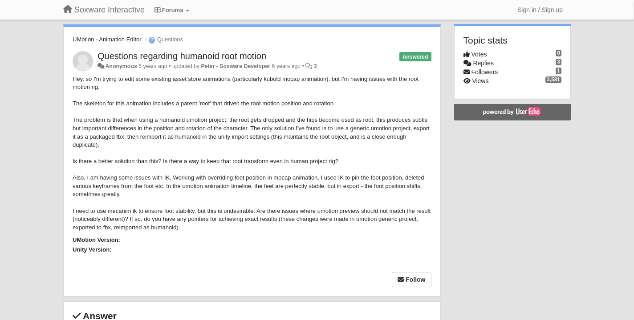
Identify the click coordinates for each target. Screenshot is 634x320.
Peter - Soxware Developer (235, 66)
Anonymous (121, 66)
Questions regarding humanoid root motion (182, 56)
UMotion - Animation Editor (107, 39)
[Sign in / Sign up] (540, 9)
